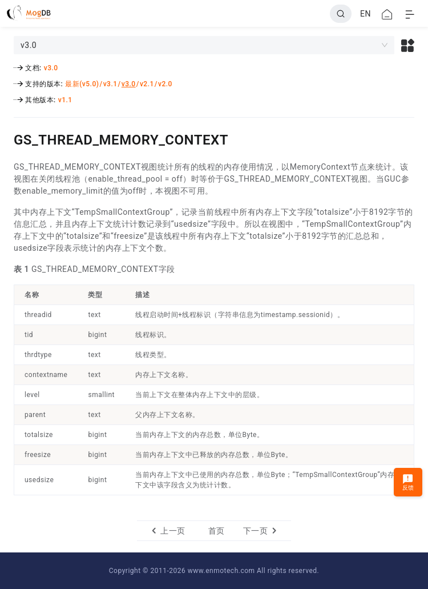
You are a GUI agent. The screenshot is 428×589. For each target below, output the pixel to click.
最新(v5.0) (82, 84)
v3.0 (51, 68)
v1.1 (65, 100)
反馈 (408, 482)
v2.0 (165, 84)
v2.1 (147, 84)
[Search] (341, 14)
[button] (407, 45)
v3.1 (110, 84)
